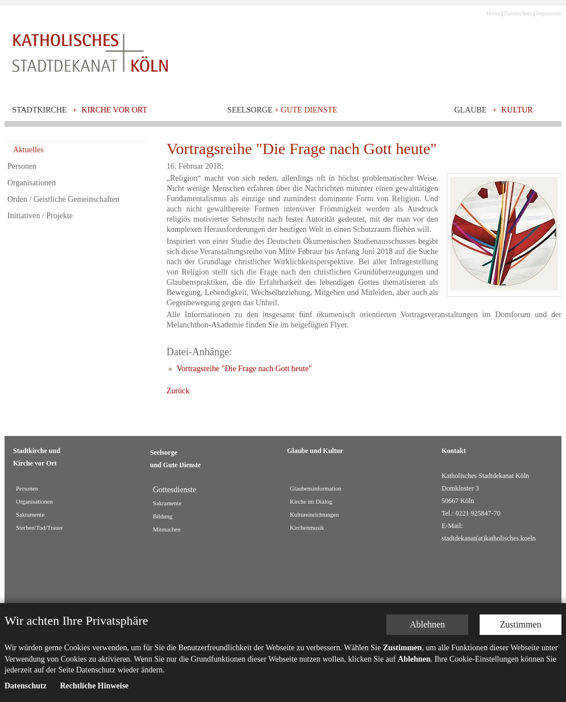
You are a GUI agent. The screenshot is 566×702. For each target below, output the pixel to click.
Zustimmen (521, 624)
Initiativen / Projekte (40, 215)
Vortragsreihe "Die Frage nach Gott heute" (244, 368)
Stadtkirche (40, 110)
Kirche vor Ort (115, 110)
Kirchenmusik (307, 528)
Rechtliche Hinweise (94, 686)
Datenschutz (518, 13)
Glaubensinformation (316, 488)
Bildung (162, 516)
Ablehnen (427, 624)
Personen (21, 166)
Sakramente (30, 515)
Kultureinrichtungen (314, 515)
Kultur (517, 110)
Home (493, 13)
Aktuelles (28, 150)
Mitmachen (167, 529)
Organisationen (31, 182)
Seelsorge (282, 110)
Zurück (178, 391)
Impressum (548, 13)
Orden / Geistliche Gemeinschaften (63, 199)
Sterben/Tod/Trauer (39, 528)
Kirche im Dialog (311, 502)
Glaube (470, 110)
